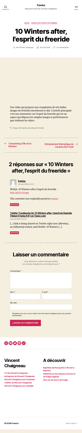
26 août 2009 (45, 48)
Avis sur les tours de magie (55, 383)
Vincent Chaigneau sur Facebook (19, 383)
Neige (26, 23)
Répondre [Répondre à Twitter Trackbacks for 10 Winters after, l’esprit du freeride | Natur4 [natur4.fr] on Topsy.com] (14, 236)
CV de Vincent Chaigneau (16, 377)
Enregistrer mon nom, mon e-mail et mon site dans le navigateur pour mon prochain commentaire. (41, 318)
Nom (12, 296)
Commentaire (16, 275)
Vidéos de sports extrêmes (44, 23)
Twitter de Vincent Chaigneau (18, 386)
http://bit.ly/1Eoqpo (20, 196)
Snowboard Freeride (37, 128)
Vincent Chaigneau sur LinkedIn (19, 389)
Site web (13, 306)
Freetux (41, 5)
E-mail (45, 296)
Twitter (55, 202)
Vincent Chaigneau (26, 48)
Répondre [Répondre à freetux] (14, 208)
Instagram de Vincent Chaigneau (19, 380)
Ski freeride (23, 128)
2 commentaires (62, 48)
